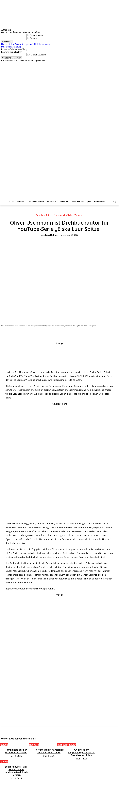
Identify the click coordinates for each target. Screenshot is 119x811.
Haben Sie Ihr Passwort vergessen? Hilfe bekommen (25, 44)
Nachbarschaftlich (62, 215)
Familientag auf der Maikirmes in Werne (16, 750)
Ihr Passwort (32, 38)
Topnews (79, 215)
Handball (34, 744)
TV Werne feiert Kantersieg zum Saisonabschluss (49, 750)
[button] (114, 202)
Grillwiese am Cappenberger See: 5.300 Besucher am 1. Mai (82, 750)
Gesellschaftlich (43, 215)
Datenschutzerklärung (11, 46)
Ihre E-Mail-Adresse (36, 54)
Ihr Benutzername (35, 35)
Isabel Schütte (51, 235)
